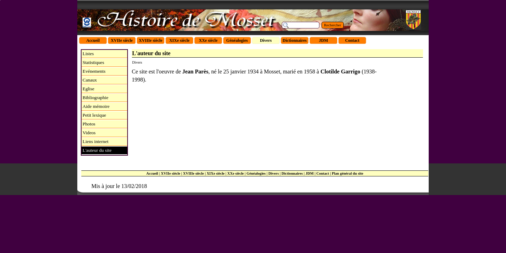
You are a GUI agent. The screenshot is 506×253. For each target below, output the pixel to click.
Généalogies (256, 173)
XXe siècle (235, 173)
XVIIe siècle (170, 173)
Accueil (152, 173)
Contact (322, 173)
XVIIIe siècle (193, 173)
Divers (273, 173)
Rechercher (332, 25)
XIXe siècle (216, 173)
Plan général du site (347, 173)
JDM (309, 173)
